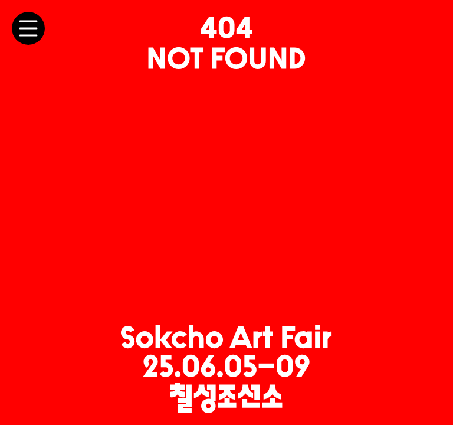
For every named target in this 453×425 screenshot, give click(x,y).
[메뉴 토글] (28, 28)
